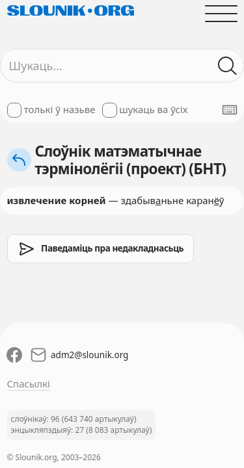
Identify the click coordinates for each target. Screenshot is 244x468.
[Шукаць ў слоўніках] (227, 66)
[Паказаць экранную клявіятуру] (229, 110)
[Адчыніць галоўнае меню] (221, 13)
